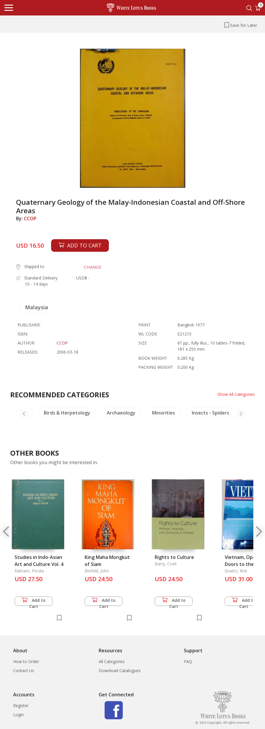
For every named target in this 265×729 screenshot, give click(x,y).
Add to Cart (34, 601)
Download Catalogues (120, 670)
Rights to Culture (174, 557)
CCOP (30, 218)
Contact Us (23, 670)
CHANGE (93, 267)
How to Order (26, 661)
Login (18, 714)
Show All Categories (236, 394)
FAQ (188, 661)
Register (21, 705)
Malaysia (36, 307)
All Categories (112, 661)
